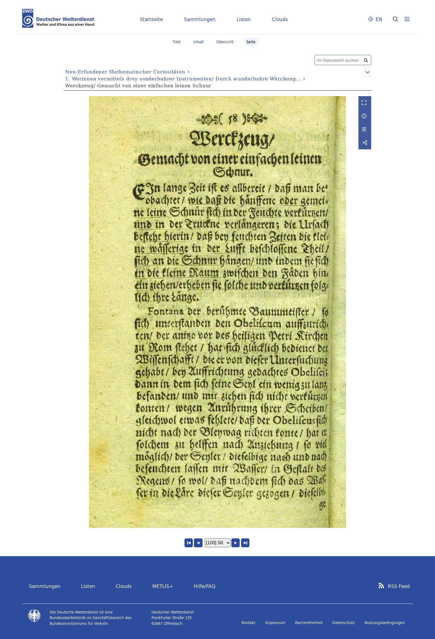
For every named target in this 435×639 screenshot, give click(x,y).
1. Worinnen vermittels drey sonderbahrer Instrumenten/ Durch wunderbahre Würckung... (183, 78)
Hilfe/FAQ (204, 586)
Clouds (280, 19)
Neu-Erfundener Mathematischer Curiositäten (125, 71)
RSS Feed (399, 586)
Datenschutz (343, 623)
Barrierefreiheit (309, 623)
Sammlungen (200, 19)
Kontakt (249, 623)
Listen (244, 19)
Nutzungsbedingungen (385, 623)
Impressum (275, 623)
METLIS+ (162, 586)
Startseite (151, 19)
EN (379, 19)
